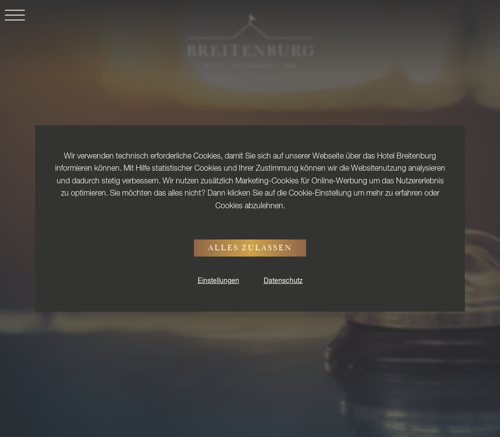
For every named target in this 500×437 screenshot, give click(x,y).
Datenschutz (283, 281)
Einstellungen (218, 281)
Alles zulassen (250, 249)
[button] (12, 21)
